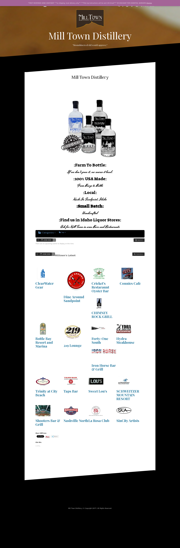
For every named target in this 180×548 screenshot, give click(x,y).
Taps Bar (71, 391)
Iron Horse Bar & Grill (104, 367)
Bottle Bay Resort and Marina (44, 342)
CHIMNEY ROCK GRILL (102, 314)
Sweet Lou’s (97, 391)
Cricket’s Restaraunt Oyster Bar (100, 287)
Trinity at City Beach (46, 393)
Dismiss (149, 3)
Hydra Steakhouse (125, 340)
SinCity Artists (127, 420)
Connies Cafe (130, 283)
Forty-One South (100, 340)
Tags (62, 232)
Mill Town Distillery (90, 35)
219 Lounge (73, 345)
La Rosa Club (98, 420)
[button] (138, 254)
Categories (46, 232)
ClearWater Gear (44, 285)
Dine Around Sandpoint (74, 299)
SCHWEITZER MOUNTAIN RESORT (127, 395)
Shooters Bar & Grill (47, 422)
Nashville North (76, 420)
